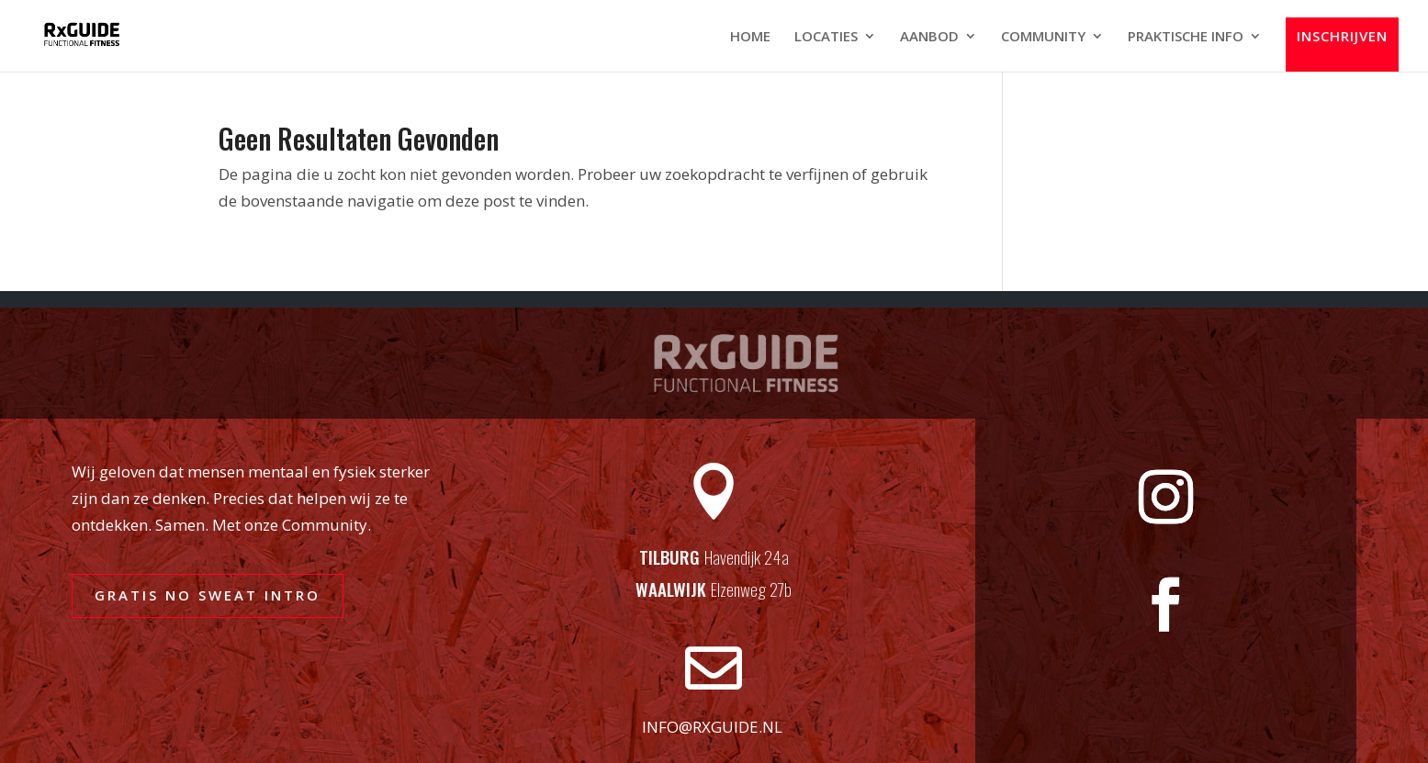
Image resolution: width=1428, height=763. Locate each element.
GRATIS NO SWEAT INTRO (207, 595)
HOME (750, 37)
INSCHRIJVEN (1342, 36)
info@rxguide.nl (712, 726)
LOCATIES (826, 37)
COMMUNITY (1043, 37)
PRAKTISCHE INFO (1185, 37)
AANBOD (929, 37)
